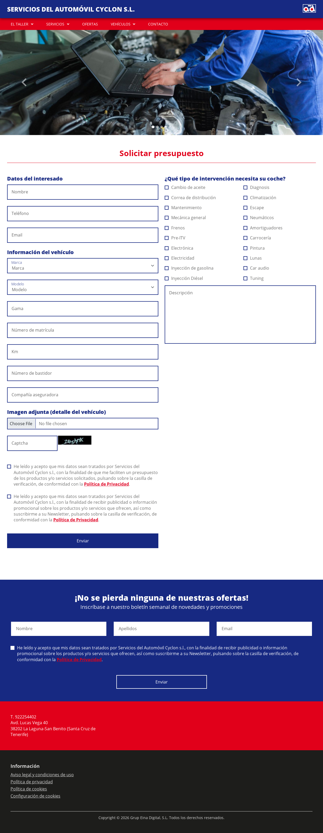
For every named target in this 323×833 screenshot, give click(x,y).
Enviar (83, 541)
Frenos (175, 228)
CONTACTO (158, 24)
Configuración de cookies (35, 796)
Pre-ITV (175, 238)
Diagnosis (256, 187)
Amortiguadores (263, 228)
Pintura (254, 248)
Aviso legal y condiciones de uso (42, 775)
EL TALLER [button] (19, 24)
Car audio (256, 268)
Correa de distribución (190, 197)
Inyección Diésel (184, 278)
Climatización (260, 197)
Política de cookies (29, 789)
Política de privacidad (32, 782)
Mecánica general (185, 217)
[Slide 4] (170, 127)
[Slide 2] (161, 127)
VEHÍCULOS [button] (121, 24)
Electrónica (179, 248)
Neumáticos (258, 217)
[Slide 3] (165, 127)
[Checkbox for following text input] (82, 423)
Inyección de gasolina (189, 268)
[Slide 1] (157, 127)
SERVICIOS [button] (55, 24)
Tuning (253, 278)
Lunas (252, 258)
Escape (253, 207)
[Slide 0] (153, 127)
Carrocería (257, 238)
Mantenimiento (183, 207)
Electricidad (180, 258)
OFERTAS (90, 24)
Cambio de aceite (185, 187)
